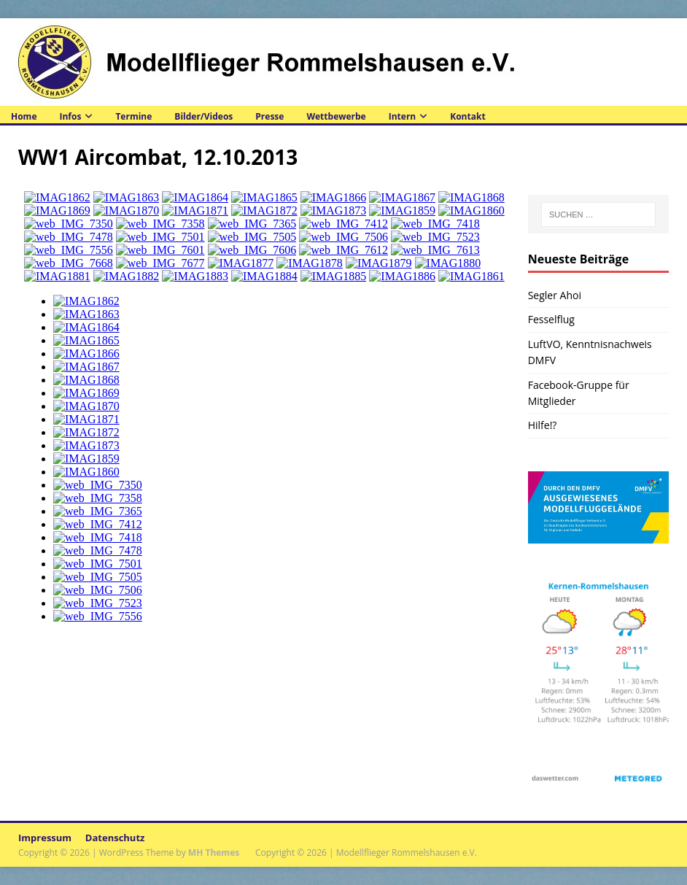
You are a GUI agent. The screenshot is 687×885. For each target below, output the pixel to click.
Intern (402, 116)
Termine (133, 116)
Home (23, 116)
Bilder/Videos (203, 116)
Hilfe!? (542, 425)
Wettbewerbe (335, 116)
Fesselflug (551, 319)
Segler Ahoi (554, 295)
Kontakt (467, 116)
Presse (269, 116)
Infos (70, 116)
